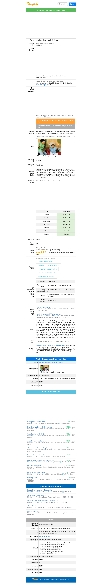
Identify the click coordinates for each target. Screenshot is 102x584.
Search (72, 4)
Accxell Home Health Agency (36, 441)
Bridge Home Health (34, 465)
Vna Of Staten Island (43, 307)
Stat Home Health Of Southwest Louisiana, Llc (42, 500)
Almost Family (32, 506)
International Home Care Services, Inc (39, 490)
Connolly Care (32, 478)
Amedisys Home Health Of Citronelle (51, 362)
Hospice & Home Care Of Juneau (38, 455)
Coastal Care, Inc (33, 511)
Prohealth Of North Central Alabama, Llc (40, 460)
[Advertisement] (51, 25)
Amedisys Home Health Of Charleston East (50, 346)
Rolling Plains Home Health (36, 422)
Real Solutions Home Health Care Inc (39, 427)
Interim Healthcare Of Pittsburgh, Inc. (48, 314)
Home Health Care (45, 536)
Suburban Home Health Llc (36, 434)
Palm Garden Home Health (36, 472)
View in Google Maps (43, 85)
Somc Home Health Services (36, 495)
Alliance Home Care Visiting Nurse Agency (41, 448)
